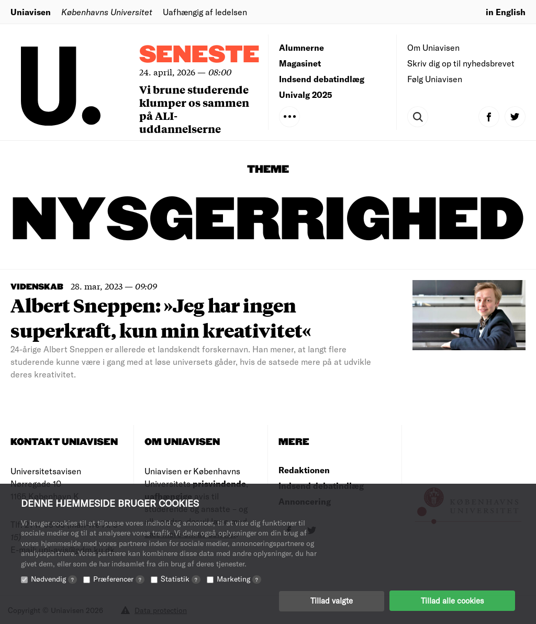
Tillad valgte (331, 600)
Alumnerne (301, 47)
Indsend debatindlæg (321, 79)
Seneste (199, 55)
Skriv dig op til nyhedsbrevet (461, 63)
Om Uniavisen (433, 47)
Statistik (180, 578)
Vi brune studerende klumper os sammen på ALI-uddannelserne (194, 109)
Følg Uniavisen (434, 79)
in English (506, 12)
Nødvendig (54, 578)
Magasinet (300, 63)
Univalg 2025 (305, 94)
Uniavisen (30, 12)
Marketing (239, 578)
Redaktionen (304, 470)
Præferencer (118, 578)
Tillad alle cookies (452, 600)
